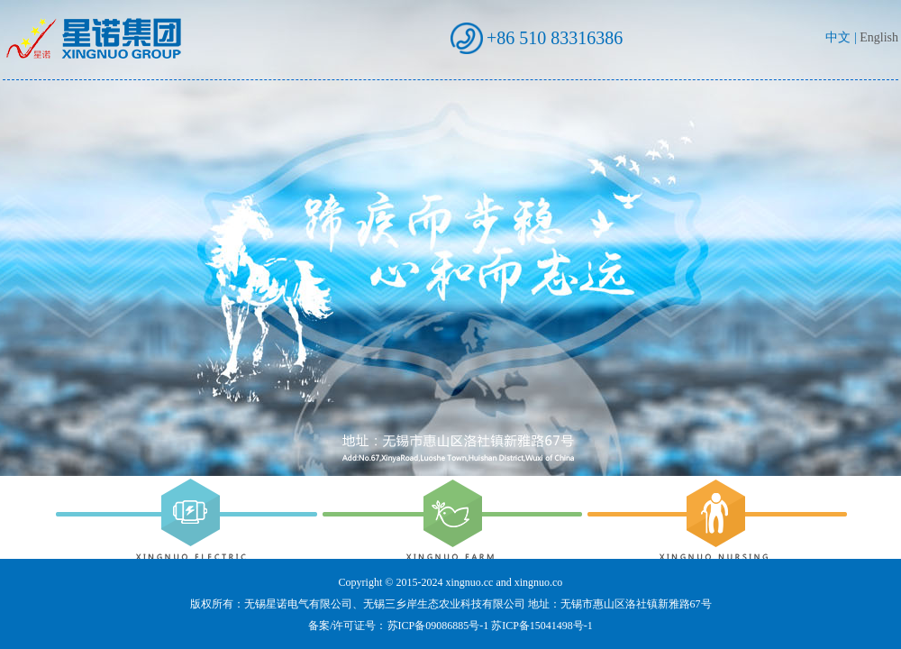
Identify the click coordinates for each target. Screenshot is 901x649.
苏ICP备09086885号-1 (438, 625)
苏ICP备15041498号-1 (542, 625)
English (879, 37)
